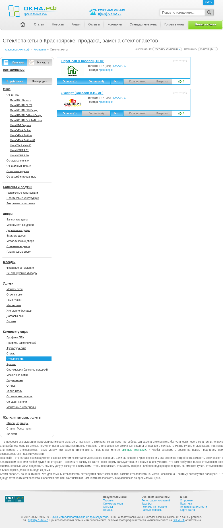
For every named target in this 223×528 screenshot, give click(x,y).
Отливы (11, 385)
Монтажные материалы (21, 407)
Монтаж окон (14, 289)
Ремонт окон (14, 300)
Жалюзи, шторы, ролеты (22, 417)
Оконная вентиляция (19, 396)
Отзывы (94, 24)
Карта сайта (187, 509)
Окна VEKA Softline (21, 135)
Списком (18, 62)
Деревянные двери (18, 230)
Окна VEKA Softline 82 (22, 140)
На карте (43, 62)
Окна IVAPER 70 (19, 155)
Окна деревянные (17, 160)
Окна (6, 89)
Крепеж (11, 364)
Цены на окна (205, 24)
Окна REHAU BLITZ (21, 105)
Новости (58, 24)
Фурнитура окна (16, 348)
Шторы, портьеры (17, 423)
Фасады (9, 262)
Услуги (8, 283)
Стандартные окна (143, 24)
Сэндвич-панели (16, 401)
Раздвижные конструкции (22, 192)
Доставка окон (15, 316)
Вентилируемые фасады (21, 273)
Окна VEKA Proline (20, 130)
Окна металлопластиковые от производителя (80, 517)
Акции (76, 24)
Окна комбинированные (21, 176)
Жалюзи (11, 434)
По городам (39, 81)
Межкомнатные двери (20, 224)
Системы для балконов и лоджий (27, 369)
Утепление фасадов (18, 310)
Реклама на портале (154, 506)
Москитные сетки (17, 375)
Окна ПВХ (12, 94)
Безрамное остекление (20, 203)
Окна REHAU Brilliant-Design (26, 115)
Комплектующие (15, 331)
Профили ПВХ (15, 337)
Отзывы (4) (96, 81)
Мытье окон (13, 305)
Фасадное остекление (20, 267)
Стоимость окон (113, 503)
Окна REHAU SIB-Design (24, 110)
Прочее (11, 321)
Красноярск (106, 69)
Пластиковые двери (18, 251)
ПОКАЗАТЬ (119, 65)
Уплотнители (14, 391)
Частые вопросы (152, 509)
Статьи (39, 24)
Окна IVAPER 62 (19, 150)
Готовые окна (174, 24)
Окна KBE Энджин (20, 125)
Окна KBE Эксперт (20, 100)
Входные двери (16, 235)
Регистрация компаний (156, 500)
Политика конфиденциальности (193, 505)
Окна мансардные (17, 171)
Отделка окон (14, 294)
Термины (108, 500)
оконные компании (134, 449)
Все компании (14, 70)
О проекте (186, 500)
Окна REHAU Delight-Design (26, 120)
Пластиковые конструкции (22, 198)
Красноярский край (35, 14)
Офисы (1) (69, 81)
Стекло (10, 353)
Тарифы (147, 503)
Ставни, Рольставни (18, 428)
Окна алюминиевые (18, 166)
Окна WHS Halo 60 (20, 145)
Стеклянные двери (18, 246)
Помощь (108, 509)
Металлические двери (20, 241)
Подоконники (14, 380)
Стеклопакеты (15, 358)
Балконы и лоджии (17, 187)
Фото (117, 81)
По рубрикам (14, 81)
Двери (7, 214)
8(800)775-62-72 (109, 14)
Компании (114, 24)
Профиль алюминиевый (21, 342)
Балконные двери (17, 219)
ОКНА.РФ (178, 520)
